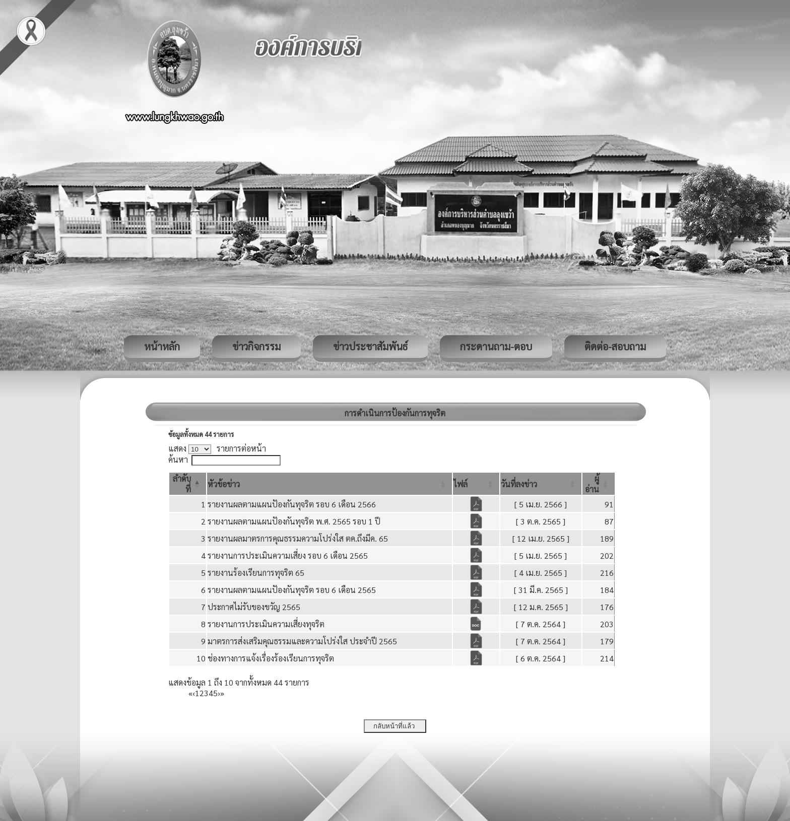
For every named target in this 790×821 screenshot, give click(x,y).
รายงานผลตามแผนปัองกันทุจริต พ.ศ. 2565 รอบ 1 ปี (294, 521)
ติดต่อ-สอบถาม (615, 346)
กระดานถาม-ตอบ (496, 346)
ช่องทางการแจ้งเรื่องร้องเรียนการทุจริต (271, 658)
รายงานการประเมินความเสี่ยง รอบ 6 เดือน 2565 (288, 555)
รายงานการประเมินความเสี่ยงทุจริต (266, 624)
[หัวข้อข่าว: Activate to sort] (329, 484)
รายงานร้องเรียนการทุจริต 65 (256, 572)
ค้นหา (178, 459)
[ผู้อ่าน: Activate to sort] (598, 484)
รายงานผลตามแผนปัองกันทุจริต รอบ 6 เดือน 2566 (292, 504)
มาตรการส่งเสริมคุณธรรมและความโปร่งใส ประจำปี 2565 (302, 641)
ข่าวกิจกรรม (256, 346)
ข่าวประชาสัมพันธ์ (370, 346)
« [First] (190, 693)
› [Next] (219, 693)
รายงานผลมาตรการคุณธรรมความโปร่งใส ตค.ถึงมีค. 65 (298, 538)
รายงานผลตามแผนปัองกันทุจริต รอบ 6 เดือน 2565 (292, 589)
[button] (224, 484)
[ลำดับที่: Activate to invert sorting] (187, 484)
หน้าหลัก (162, 346)
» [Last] (222, 693)
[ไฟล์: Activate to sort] (476, 484)
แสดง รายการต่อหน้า (217, 448)
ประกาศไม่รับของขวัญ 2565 (254, 607)
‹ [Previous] (193, 693)
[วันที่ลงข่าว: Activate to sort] (540, 484)
